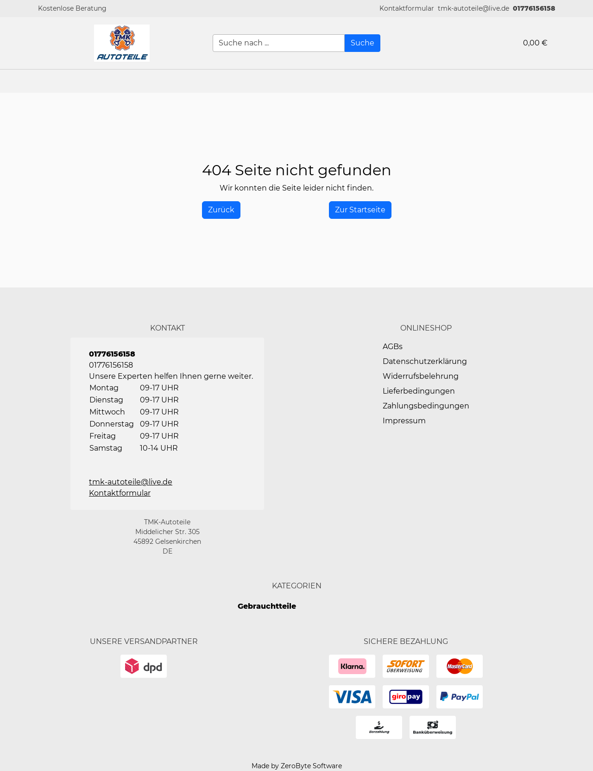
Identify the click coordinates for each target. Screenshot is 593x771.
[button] (406, 8)
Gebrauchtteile (267, 606)
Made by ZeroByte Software (297, 766)
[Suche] (362, 43)
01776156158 (534, 8)
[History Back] (221, 210)
